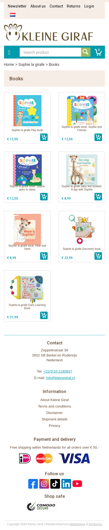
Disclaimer (54, 413)
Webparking (77, 524)
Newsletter (17, 6)
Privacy (54, 426)
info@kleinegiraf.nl (60, 378)
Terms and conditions (54, 406)
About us (38, 6)
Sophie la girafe (31, 64)
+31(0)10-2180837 (57, 371)
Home (9, 64)
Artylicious (95, 524)
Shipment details (54, 419)
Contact (56, 6)
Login (89, 6)
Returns (73, 6)
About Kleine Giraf (54, 400)
